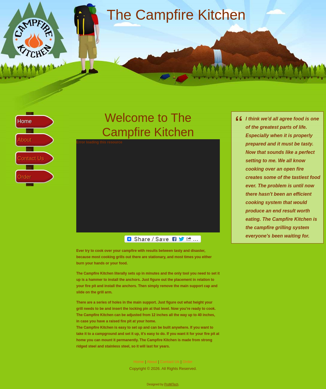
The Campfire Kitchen (176, 15)
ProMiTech (171, 384)
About (24, 139)
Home (24, 121)
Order (24, 176)
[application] (148, 185)
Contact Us (30, 158)
